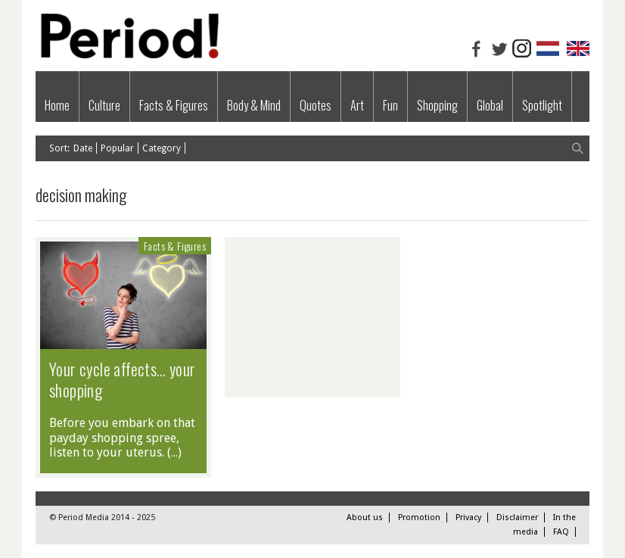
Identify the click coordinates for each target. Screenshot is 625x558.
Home (57, 105)
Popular (117, 148)
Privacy (468, 517)
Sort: (59, 148)
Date (82, 148)
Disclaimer (517, 517)
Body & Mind (254, 105)
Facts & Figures (173, 105)
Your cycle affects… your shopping (122, 379)
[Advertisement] (312, 317)
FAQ (561, 532)
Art (357, 105)
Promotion (419, 517)
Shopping (437, 105)
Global (490, 105)
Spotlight (542, 105)
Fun (390, 105)
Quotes (315, 105)
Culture (104, 105)
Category (161, 148)
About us (365, 517)
